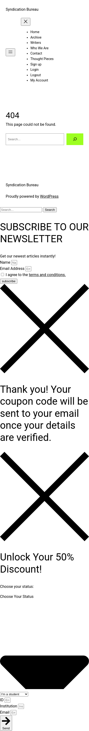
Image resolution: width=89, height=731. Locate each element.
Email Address (12, 268)
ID (2, 700)
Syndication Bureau (22, 9)
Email (5, 712)
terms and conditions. (47, 274)
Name (5, 262)
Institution (9, 706)
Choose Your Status (16, 596)
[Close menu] (25, 22)
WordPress (49, 196)
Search (50, 210)
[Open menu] (10, 52)
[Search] (74, 139)
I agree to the (36, 274)
